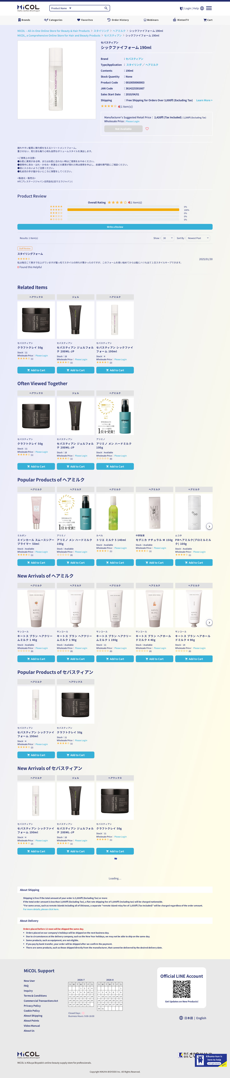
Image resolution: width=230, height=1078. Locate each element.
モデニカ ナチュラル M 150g (154, 540)
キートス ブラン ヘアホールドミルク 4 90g (193, 638)
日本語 (189, 1018)
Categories (55, 19)
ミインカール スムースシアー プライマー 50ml (35, 542)
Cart (210, 19)
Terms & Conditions (35, 995)
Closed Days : (74, 1013)
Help (196, 8)
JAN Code (107, 88)
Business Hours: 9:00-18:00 (81, 1016)
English (201, 1018)
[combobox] (62, 8)
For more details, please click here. (41, 909)
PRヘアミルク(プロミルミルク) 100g (193, 542)
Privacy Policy (32, 1005)
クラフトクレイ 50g (30, 347)
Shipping (106, 100)
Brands (26, 19)
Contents (106, 70)
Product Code (109, 82)
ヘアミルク (119, 31)
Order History (120, 19)
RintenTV (183, 19)
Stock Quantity (110, 76)
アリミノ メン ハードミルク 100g (114, 445)
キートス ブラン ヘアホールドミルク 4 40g (153, 638)
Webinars (153, 19)
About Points (31, 1020)
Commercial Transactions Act (41, 1000)
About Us (29, 1030)
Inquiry (28, 990)
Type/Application (111, 65)
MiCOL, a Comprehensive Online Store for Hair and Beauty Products (58, 35)
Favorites (87, 19)
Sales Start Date (111, 94)
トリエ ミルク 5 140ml (111, 540)
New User (29, 980)
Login (187, 8)
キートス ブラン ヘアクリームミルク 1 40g (35, 638)
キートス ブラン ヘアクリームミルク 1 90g (74, 638)
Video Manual (32, 1025)
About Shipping (33, 1015)
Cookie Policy (32, 1010)
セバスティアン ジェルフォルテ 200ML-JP (75, 349)
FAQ (26, 985)
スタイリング (101, 31)
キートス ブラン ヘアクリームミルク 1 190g (113, 638)
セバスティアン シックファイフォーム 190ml (114, 349)
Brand (104, 59)
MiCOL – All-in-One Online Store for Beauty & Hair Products (53, 31)
